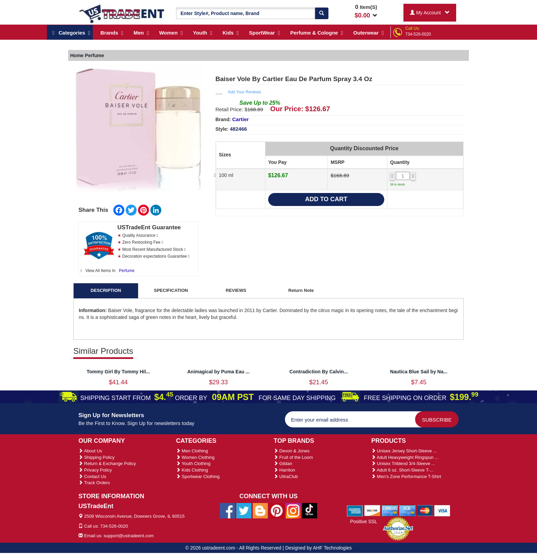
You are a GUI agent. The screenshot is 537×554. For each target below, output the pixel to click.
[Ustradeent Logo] (122, 13)
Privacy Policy (95, 470)
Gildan (283, 463)
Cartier (240, 119)
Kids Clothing (192, 470)
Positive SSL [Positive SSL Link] (363, 521)
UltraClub (286, 476)
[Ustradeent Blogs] (260, 510)
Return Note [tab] (301, 290)
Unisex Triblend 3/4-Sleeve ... (403, 463)
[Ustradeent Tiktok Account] (309, 510)
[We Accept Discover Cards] (372, 510)
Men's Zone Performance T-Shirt (406, 476)
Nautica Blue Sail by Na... (418, 371)
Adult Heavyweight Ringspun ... (405, 457)
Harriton (284, 470)
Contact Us (92, 476)
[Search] (321, 13)
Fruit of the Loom (293, 457)
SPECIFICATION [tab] (171, 290)
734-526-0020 (418, 34)
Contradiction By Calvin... (318, 371)
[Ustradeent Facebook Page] (227, 510)
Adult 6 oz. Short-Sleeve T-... (402, 470)
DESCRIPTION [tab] (106, 290)
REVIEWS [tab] (236, 290)
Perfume (126, 270)
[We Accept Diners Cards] (390, 510)
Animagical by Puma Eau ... (218, 371)
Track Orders (94, 482)
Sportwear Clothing (198, 476)
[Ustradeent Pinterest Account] (276, 510)
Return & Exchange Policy (107, 463)
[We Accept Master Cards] (425, 510)
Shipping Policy (96, 457)
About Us (90, 450)
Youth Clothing (193, 463)
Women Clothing (195, 457)
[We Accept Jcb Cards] (407, 510)
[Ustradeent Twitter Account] (243, 510)
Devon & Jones (292, 450)
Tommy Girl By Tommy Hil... (118, 371)
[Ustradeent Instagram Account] (293, 510)
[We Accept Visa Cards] (442, 510)
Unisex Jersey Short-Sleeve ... (404, 450)
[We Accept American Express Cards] (355, 510)
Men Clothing (192, 450)
